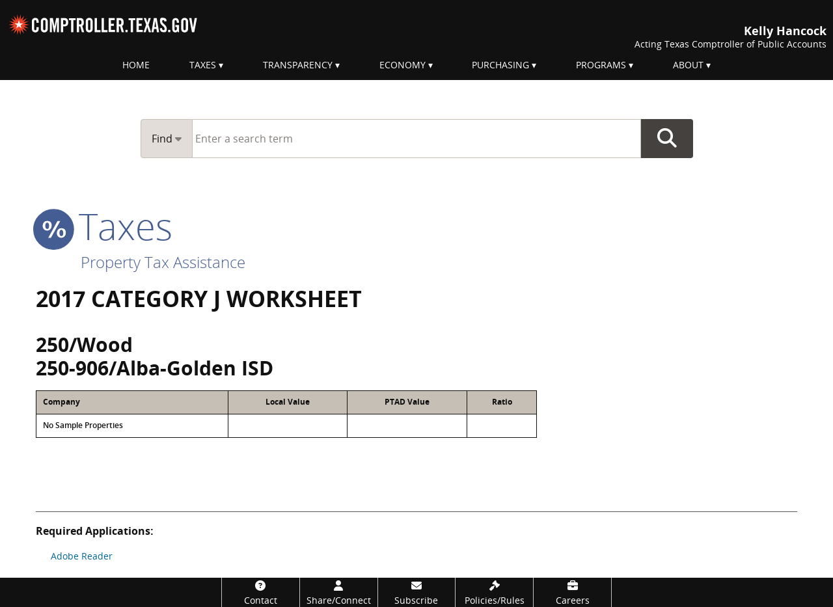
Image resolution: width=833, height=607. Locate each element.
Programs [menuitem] (601, 65)
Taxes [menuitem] (202, 65)
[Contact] (260, 592)
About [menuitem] (688, 65)
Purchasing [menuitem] (500, 65)
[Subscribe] (417, 592)
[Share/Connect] (338, 592)
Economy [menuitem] (402, 65)
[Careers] (572, 592)
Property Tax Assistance (163, 262)
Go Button (667, 138)
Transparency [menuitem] (298, 65)
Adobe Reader (82, 556)
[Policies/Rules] (494, 592)
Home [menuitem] (136, 65)
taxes (104, 225)
